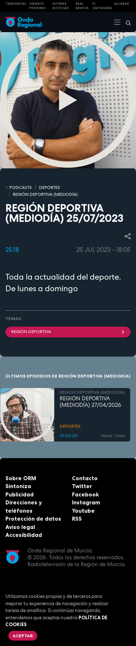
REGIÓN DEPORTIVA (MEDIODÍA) (45, 194)
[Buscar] (126, 22)
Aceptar (23, 635)
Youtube (83, 510)
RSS (77, 518)
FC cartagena (102, 6)
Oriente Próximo (37, 6)
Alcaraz (121, 3)
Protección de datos (33, 518)
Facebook (85, 494)
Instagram (86, 502)
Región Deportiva (68, 332)
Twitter (82, 486)
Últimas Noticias (60, 6)
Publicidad (19, 494)
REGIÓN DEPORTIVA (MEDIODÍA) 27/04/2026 (90, 402)
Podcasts (20, 187)
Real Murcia (82, 6)
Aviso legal (20, 527)
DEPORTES (49, 187)
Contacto (85, 478)
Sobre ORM (20, 478)
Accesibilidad (23, 534)
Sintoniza (18, 486)
